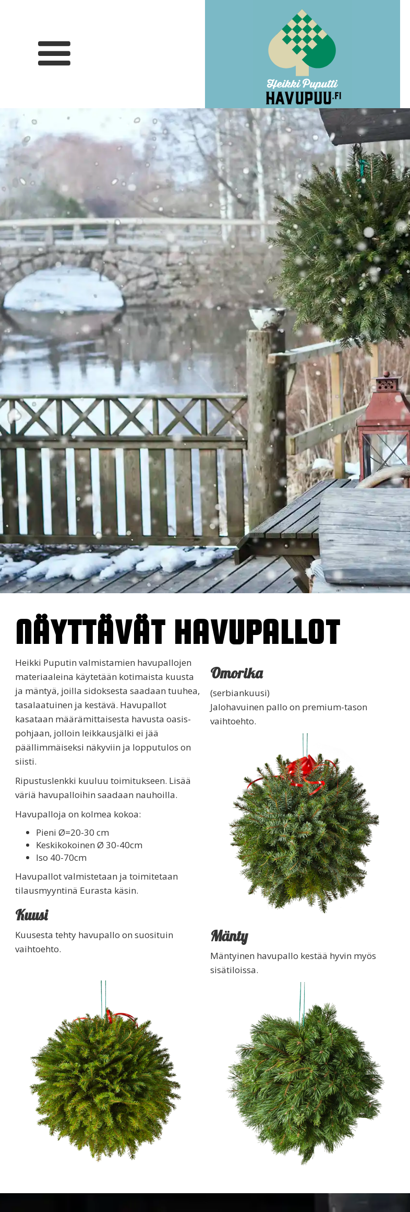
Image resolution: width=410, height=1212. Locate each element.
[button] (54, 54)
